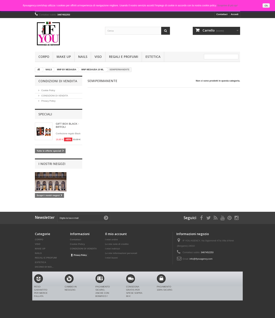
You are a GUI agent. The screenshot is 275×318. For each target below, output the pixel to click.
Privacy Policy (48, 101)
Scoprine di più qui (227, 5)
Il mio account (116, 234)
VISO (98, 57)
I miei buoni (111, 257)
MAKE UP (63, 57)
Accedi (234, 14)
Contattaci (222, 14)
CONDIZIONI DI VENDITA (54, 95)
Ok (266, 5)
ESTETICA (152, 57)
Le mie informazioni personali (121, 253)
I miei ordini (111, 239)
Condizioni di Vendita (57, 81)
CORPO (43, 57)
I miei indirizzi (112, 248)
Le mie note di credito (117, 244)
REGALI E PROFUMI (123, 57)
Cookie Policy (48, 90)
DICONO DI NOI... (44, 267)
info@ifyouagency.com (201, 259)
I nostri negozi (51, 164)
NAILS (82, 57)
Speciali (45, 114)
